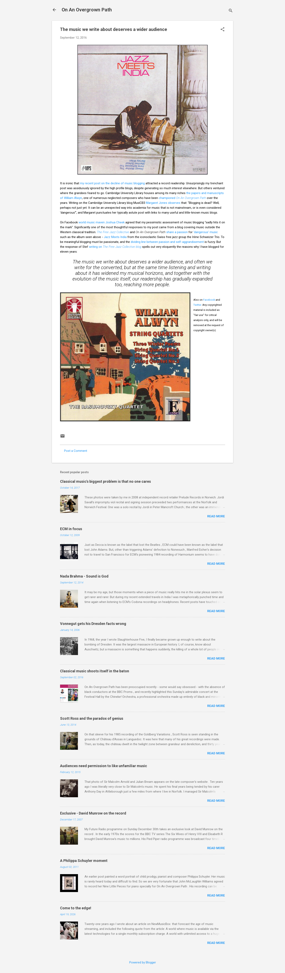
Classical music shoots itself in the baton (94, 671)
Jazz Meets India (115, 237)
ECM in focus (71, 529)
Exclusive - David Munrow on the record (93, 813)
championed (182, 198)
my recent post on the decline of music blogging (112, 183)
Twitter (197, 304)
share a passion (177, 232)
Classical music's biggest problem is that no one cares (105, 481)
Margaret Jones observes (163, 203)
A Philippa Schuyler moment (83, 860)
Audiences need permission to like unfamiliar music (103, 766)
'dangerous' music (205, 232)
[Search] (230, 11)
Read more (216, 516)
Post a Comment (75, 451)
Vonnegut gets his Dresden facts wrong (93, 623)
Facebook (209, 299)
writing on (115, 247)
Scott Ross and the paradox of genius (91, 718)
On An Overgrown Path (87, 10)
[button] (222, 30)
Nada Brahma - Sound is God (84, 576)
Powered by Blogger (142, 962)
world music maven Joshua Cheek (102, 222)
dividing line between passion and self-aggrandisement (167, 242)
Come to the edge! (75, 908)
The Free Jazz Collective (113, 232)
